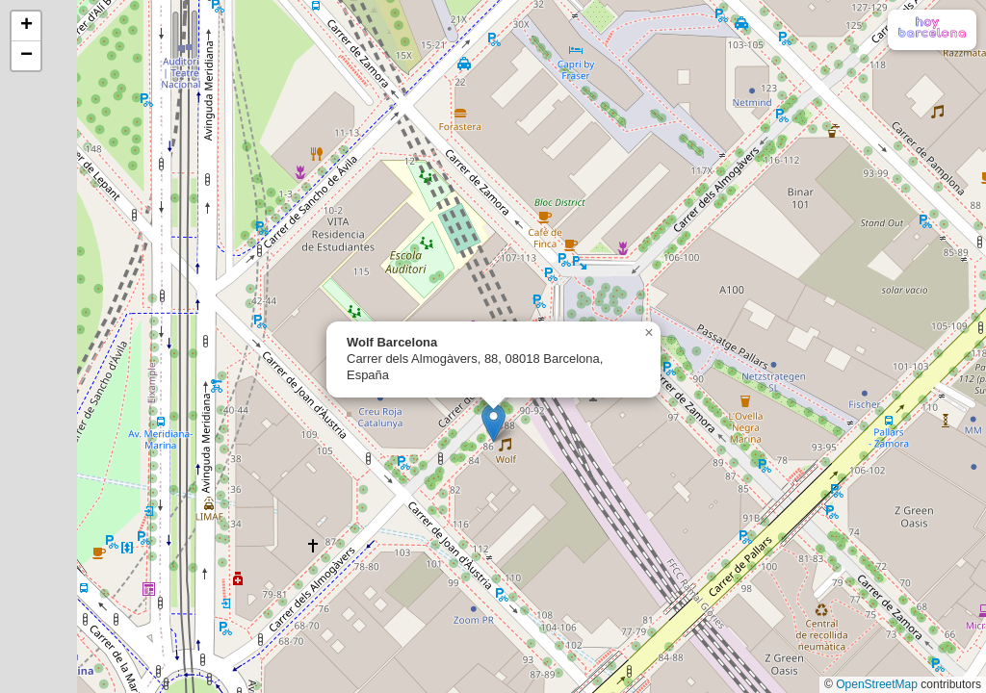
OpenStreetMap (877, 684)
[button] (493, 423)
